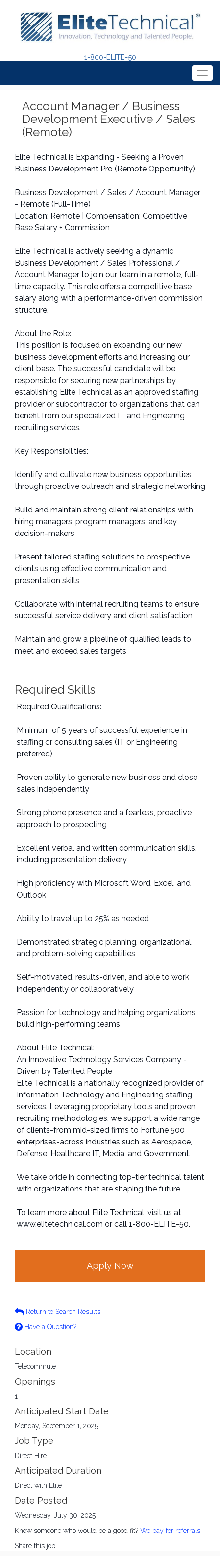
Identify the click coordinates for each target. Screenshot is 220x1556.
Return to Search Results (57, 1311)
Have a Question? (45, 1327)
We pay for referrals (170, 1530)
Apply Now (110, 1266)
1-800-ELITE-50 (110, 57)
